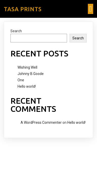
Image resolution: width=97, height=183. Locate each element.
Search (16, 31)
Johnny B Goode (31, 74)
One (21, 80)
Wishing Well (27, 67)
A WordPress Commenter (41, 122)
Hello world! (27, 86)
